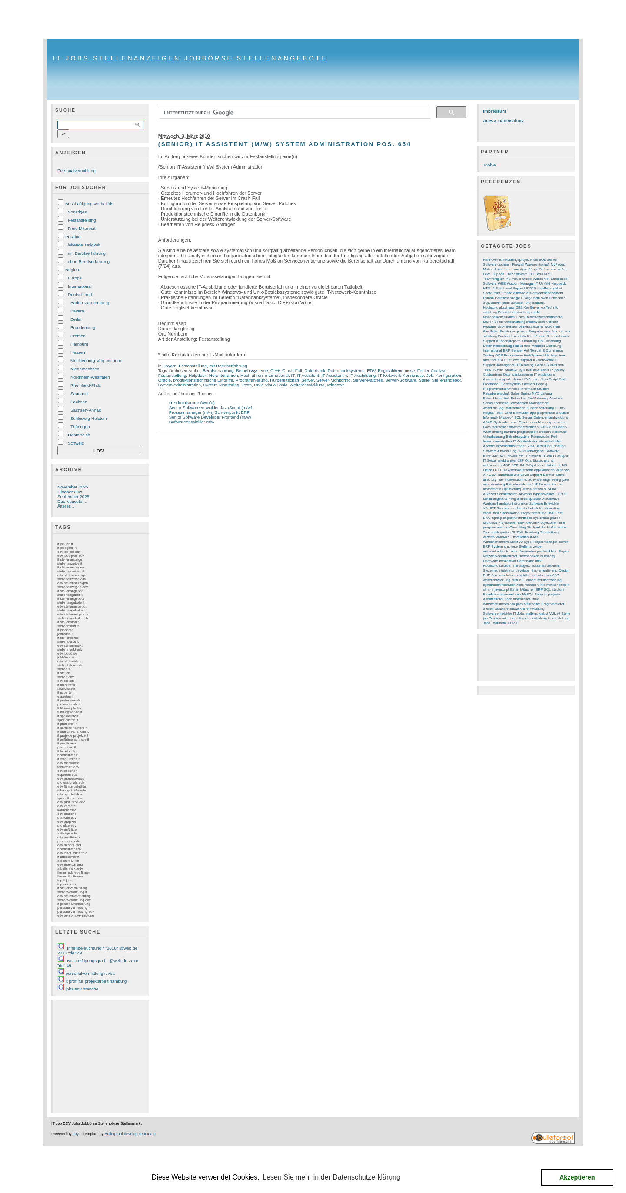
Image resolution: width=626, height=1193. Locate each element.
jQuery (559, 370)
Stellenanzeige (530, 546)
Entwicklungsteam (513, 331)
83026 (531, 288)
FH (521, 456)
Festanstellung (82, 220)
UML (551, 513)
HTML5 (488, 288)
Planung (559, 446)
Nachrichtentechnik (512, 480)
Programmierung (252, 380)
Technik (552, 307)
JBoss (527, 489)
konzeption (507, 561)
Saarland (79, 393)
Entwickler (517, 609)
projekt (564, 585)
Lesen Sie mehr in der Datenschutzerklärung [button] (331, 1177)
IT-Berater (531, 379)
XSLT (501, 360)
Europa (75, 278)
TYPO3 (560, 494)
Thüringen (80, 426)
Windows (335, 384)
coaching (490, 312)
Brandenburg (82, 327)
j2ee (565, 480)
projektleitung (526, 575)
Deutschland (80, 294)
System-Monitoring (221, 384)
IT (292, 375)
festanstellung (558, 618)
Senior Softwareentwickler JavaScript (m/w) (210, 407)
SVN (539, 274)
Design (564, 570)
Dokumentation (502, 575)
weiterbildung (493, 408)
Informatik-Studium (535, 389)
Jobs (486, 623)
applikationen (544, 470)
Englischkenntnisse (396, 370)
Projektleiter (507, 523)
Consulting (517, 527)
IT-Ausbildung (363, 375)
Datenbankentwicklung (550, 417)
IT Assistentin (334, 375)
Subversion (555, 365)
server (563, 542)
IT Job (560, 408)
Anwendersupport (496, 379)
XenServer (532, 307)
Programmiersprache (525, 499)
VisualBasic (276, 384)
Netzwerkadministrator (500, 556)
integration (520, 503)
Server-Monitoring (333, 380)
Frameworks (540, 437)
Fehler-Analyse (431, 370)
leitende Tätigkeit (84, 245)
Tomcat (536, 350)
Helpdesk (197, 375)
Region (72, 269)
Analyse (525, 542)
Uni (540, 341)
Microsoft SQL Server (516, 417)
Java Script (549, 379)
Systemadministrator (498, 570)
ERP (539, 590)
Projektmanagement (498, 594)
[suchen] (294, 112)
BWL (486, 518)
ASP (506, 465)
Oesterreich (79, 434)
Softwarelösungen (497, 264)
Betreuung (544, 446)
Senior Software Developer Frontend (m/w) (210, 417)
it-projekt (533, 312)
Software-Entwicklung (499, 451)
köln (503, 456)
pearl (506, 303)
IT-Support (561, 456)
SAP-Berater (507, 327)
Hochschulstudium (497, 566)
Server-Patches (368, 380)
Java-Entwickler (517, 413)
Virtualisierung (494, 437)
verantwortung (494, 484)
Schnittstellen (507, 494)
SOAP (552, 489)
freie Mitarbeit (534, 346)
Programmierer (552, 604)
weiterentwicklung (496, 580)
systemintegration (546, 518)
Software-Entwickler (544, 503)
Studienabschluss (532, 422)
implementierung (545, 570)
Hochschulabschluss (498, 307)
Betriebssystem (517, 437)
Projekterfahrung (533, 513)
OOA (493, 475)
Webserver (541, 279)
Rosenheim (505, 508)
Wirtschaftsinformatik (499, 604)
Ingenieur (558, 355)
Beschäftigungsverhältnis (89, 203)
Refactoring (514, 370)
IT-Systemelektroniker (499, 460)
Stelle (424, 380)
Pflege (533, 269)
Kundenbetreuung (540, 408)
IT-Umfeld (542, 284)
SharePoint (491, 293)
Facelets (528, 384)
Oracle (164, 380)
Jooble (489, 165)
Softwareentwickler (497, 613)
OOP (499, 355)
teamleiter (501, 403)
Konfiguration (448, 375)
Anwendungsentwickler (536, 494)
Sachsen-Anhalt (85, 410)
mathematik (492, 489)
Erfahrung (529, 341)
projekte (554, 594)
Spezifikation (509, 513)
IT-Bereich (542, 484)
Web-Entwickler (514, 398)
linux (535, 599)
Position (72, 236)
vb (543, 307)
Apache (489, 446)
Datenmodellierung (497, 346)
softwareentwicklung (531, 618)
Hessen (77, 352)
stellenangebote (495, 499)
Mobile (488, 269)
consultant (491, 513)
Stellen (488, 609)
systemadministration (499, 585)
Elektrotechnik (528, 523)
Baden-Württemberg (89, 302)
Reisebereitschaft (496, 393)
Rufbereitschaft (284, 380)
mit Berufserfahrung (87, 253)
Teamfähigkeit (493, 279)
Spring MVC (530, 393)
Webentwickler (550, 441)
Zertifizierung (538, 398)
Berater (548, 475)
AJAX (534, 537)
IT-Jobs (519, 613)
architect (489, 360)
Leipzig (541, 384)
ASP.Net (489, 494)
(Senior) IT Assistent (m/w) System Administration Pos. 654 (284, 144)
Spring (497, 518)
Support (541, 594)
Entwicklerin (492, 398)
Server (307, 380)
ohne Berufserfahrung (89, 261)
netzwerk (539, 489)
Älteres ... (66, 506)
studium (558, 590)
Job (429, 375)
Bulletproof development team (130, 1134)
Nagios (488, 413)
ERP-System (493, 546)
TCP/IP (498, 370)
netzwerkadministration (500, 551)
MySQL (527, 594)
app (533, 413)
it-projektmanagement (546, 293)
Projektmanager (545, 542)
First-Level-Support (510, 288)
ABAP (487, 422)
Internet (517, 379)
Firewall (518, 264)
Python (488, 298)
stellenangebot (537, 613)
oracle (531, 580)
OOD (497, 470)
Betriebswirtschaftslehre (544, 317)
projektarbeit (535, 303)
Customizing (492, 374)
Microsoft (490, 523)
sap (518, 594)
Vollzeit (554, 613)
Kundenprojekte (508, 341)
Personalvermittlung (76, 170)
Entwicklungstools (512, 312)
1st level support (519, 360)
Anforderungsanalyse (510, 269)
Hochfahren (251, 375)
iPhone (540, 336)
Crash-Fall (292, 370)
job (485, 618)
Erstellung (553, 346)
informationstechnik (538, 370)
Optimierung (511, 489)
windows (543, 575)
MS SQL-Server (545, 260)
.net (515, 566)
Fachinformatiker (517, 599)
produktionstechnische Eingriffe (203, 380)
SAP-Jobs (547, 427)
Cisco (520, 317)
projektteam (546, 413)
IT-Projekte (533, 456)
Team (499, 413)
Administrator (493, 599)
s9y (76, 1134)
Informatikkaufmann (511, 446)
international (277, 375)
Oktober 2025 (70, 491)
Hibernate (505, 475)
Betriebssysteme (252, 370)
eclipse (512, 546)
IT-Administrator (525, 441)
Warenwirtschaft (537, 264)
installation (521, 537)
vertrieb (488, 537)
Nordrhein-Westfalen (90, 377)
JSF (521, 460)
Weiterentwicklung (307, 384)
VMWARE (503, 537)
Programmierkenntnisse (501, 389)
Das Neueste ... (72, 501)
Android (557, 484)
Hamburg (79, 344)
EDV (371, 370)
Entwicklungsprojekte (515, 260)
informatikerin (515, 408)
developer (523, 570)
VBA (530, 446)
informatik (499, 623)
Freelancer (491, 384)
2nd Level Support (528, 475)
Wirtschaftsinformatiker (500, 542)
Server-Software (400, 380)
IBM (546, 355)
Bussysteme (513, 355)
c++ (522, 580)
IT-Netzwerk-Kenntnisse (401, 375)
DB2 (519, 307)
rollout (518, 346)
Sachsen (78, 401)
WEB (502, 284)
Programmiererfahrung (546, 331)
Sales (515, 393)
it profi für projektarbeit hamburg (96, 981)
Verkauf (552, 322)
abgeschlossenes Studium (539, 566)
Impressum (494, 111)
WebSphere (533, 355)
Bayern (77, 311)
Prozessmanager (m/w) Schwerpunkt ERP (209, 412)
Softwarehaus (549, 269)
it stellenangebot (549, 288)
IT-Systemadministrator (543, 465)
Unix (258, 384)
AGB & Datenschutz (503, 120)
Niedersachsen (84, 368)
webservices (492, 465)
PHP (486, 575)
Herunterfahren (223, 375)
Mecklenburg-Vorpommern (95, 360)
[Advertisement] (313, 19)
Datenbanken (529, 556)
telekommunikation (497, 441)
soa (567, 331)
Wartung (489, 503)
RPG (547, 274)
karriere (510, 432)
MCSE (512, 456)
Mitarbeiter (532, 604)
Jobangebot (505, 365)
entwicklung (535, 609)
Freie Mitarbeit (81, 228)
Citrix (563, 379)
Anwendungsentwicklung (538, 551)
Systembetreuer (505, 422)
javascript (501, 590)
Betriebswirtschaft (519, 484)
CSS (555, 575)
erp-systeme (556, 422)
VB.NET (489, 508)
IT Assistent (308, 375)
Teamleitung (549, 532)
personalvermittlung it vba (90, 973)
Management (539, 403)
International (80, 286)
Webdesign (519, 403)
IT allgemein (530, 298)
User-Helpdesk (527, 508)
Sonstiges (77, 211)
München (527, 590)
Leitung (546, 393)
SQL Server (492, 303)
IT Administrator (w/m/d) (192, 402)
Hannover (490, 260)
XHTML (518, 532)
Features (489, 327)
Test (559, 513)
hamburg (504, 503)
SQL (547, 590)
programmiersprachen (534, 432)
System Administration (179, 384)
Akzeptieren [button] (577, 1177)
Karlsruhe (559, 432)
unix (538, 561)
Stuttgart (533, 527)
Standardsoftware (514, 293)
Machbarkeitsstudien (499, 317)
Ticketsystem (511, 384)
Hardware (490, 561)
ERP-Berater (513, 350)
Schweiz (76, 443)
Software (501, 609)
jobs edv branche (82, 989)
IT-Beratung (524, 365)
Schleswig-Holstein (88, 418)
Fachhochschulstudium (515, 336)
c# (484, 590)
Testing (488, 355)
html (515, 580)
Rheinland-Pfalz (85, 385)
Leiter (499, 322)
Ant (526, 350)
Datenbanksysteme (346, 370)
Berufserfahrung (218, 370)
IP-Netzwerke (543, 360)
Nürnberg (547, 556)
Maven (488, 322)
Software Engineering (544, 480)
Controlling (552, 341)
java (519, 604)
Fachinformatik (494, 427)
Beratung (532, 532)
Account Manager (520, 284)
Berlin (75, 319)
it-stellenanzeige (507, 298)
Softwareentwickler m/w (191, 421)
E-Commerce (553, 350)
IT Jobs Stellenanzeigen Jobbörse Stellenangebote (190, 58)
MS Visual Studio (519, 279)
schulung (490, 336)
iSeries (540, 365)
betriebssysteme (531, 327)
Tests (247, 384)
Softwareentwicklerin (523, 427)
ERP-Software (516, 274)
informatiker (549, 585)
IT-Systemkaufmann (517, 470)
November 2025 (72, 487)
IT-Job (547, 456)
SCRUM (517, 465)
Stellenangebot (446, 380)
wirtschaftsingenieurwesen (524, 322)
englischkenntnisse (517, 518)
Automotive (550, 499)
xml (490, 590)
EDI (531, 274)
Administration (528, 585)
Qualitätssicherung (539, 460)
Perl (554, 437)
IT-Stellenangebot (530, 451)
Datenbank (314, 370)
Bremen (78, 335)
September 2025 (73, 496)
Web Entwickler (553, 298)
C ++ (275, 370)
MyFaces (558, 264)
